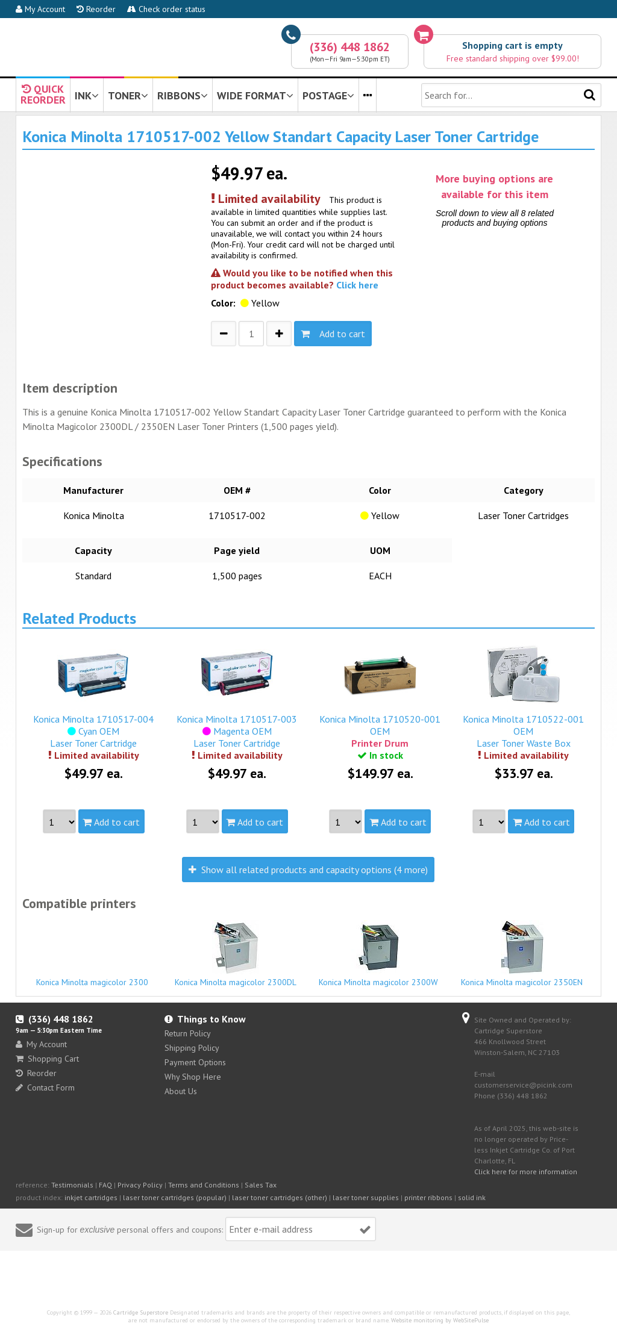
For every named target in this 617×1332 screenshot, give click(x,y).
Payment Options (195, 1062)
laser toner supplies (366, 1197)
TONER (128, 95)
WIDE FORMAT (255, 95)
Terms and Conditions (203, 1184)
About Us (180, 1091)
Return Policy (187, 1033)
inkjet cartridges (90, 1197)
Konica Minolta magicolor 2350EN (522, 954)
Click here (357, 285)
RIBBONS (182, 95)
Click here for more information (525, 1171)
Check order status (166, 9)
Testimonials (72, 1184)
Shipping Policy (191, 1047)
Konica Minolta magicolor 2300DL (235, 954)
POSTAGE (328, 95)
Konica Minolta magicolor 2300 (92, 977)
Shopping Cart (47, 1058)
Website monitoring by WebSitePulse (440, 1320)
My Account (40, 9)
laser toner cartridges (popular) (175, 1197)
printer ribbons (428, 1197)
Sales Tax (261, 1184)
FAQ (105, 1184)
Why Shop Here (192, 1076)
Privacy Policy (140, 1184)
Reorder (96, 9)
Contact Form (45, 1087)
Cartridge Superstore (140, 1312)
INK (87, 95)
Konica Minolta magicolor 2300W (378, 954)
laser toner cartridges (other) (279, 1197)
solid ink (472, 1197)
